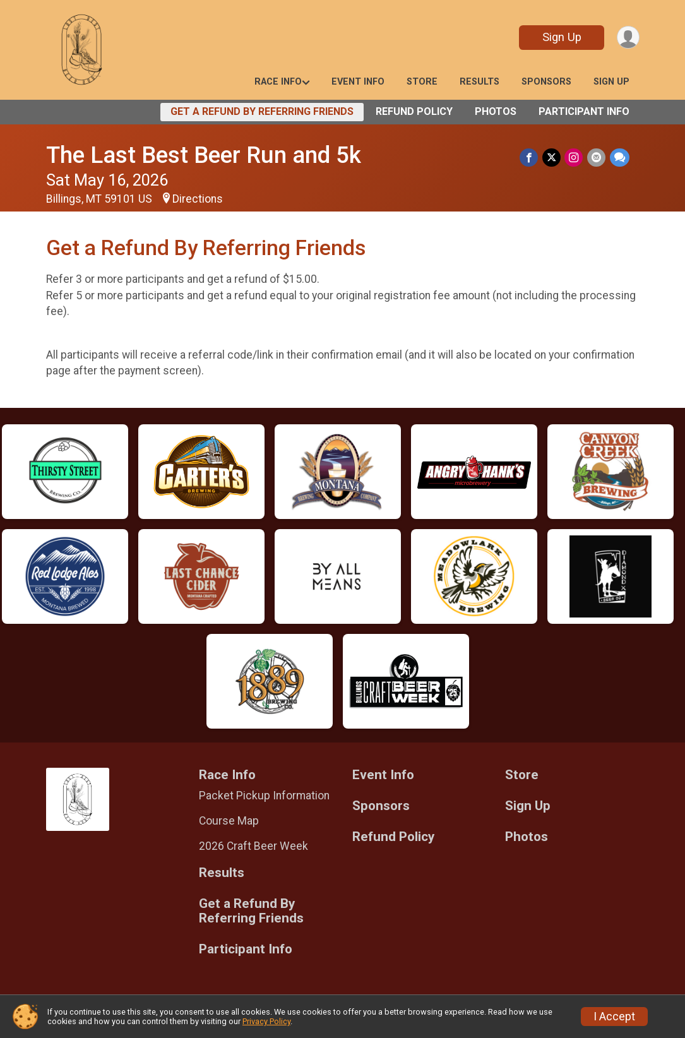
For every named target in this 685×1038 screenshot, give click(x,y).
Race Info (278, 81)
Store (422, 81)
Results (479, 81)
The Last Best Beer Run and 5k (203, 155)
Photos (495, 111)
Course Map (229, 820)
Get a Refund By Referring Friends (262, 111)
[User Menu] (628, 37)
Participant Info (584, 111)
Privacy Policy (266, 1021)
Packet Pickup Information (264, 795)
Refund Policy (414, 111)
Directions (197, 199)
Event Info (357, 81)
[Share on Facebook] (530, 157)
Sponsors (546, 81)
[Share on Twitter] (553, 157)
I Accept (614, 1016)
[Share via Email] (597, 157)
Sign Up (560, 37)
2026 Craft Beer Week (253, 846)
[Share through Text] (619, 157)
